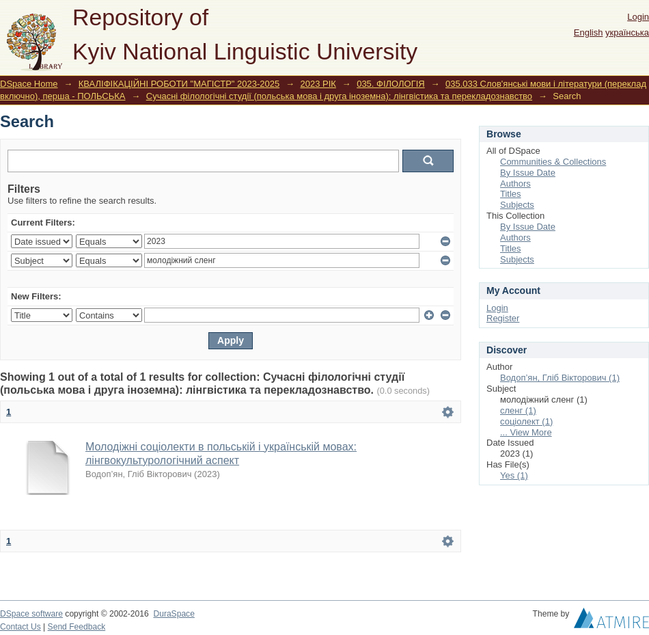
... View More (526, 432)
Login (638, 17)
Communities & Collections (553, 162)
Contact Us (20, 627)
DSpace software (31, 614)
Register (502, 318)
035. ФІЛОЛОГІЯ (391, 84)
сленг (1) (518, 410)
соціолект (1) (526, 421)
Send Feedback (77, 627)
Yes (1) (514, 475)
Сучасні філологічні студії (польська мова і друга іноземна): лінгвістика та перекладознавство (339, 96)
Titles (510, 194)
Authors (515, 183)
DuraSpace (173, 614)
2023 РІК (318, 84)
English (588, 32)
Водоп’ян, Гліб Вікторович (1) (560, 378)
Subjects (517, 205)
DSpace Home (29, 84)
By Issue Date (527, 172)
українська (627, 32)
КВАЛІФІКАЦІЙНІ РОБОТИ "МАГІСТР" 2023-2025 (179, 84)
